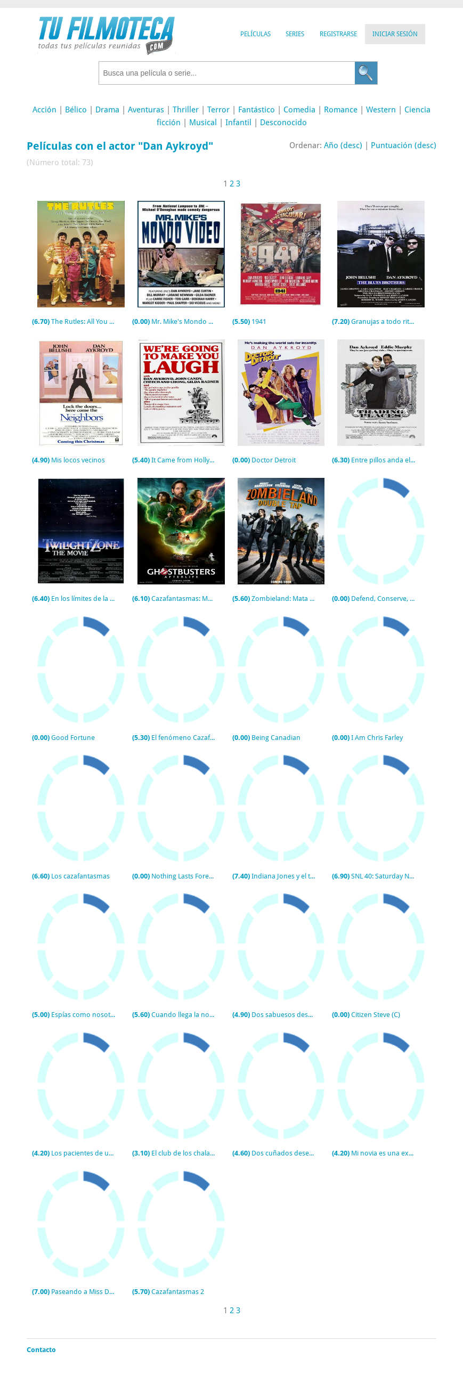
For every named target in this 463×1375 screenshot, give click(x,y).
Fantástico (256, 110)
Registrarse (338, 34)
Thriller (186, 110)
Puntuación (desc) (403, 145)
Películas (255, 34)
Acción (44, 110)
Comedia (299, 110)
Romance (341, 110)
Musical (203, 122)
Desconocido (283, 122)
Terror (218, 110)
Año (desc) (343, 145)
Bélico (76, 110)
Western (381, 110)
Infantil (238, 122)
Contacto (41, 1350)
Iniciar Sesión (395, 34)
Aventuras (146, 110)
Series (295, 34)
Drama (107, 110)
